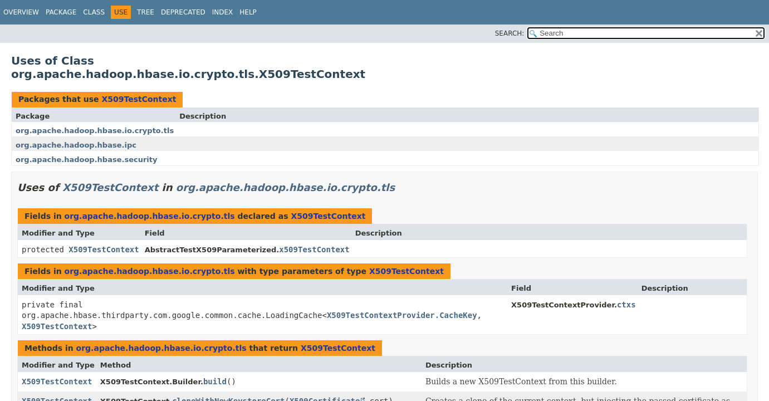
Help (248, 12)
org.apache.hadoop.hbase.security (87, 159)
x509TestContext (314, 249)
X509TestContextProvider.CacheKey (402, 315)
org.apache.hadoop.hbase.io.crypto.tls (95, 130)
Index (222, 12)
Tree (145, 12)
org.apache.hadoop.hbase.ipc (76, 145)
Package (61, 12)
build (215, 381)
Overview (21, 12)
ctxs (626, 304)
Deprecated (183, 12)
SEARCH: (510, 33)
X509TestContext (138, 99)
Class (94, 12)
